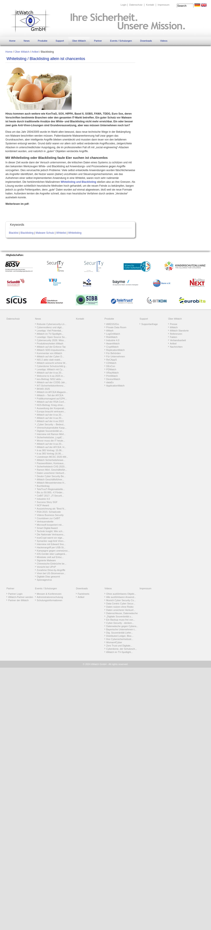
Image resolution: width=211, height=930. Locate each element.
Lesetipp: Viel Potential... (50, 330)
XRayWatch (112, 372)
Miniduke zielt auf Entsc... (50, 557)
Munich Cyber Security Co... (121, 600)
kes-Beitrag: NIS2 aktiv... (50, 379)
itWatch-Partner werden (20, 597)
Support (60, 40)
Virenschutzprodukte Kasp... (51, 427)
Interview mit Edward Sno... (51, 544)
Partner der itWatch (18, 600)
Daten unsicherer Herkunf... (51, 473)
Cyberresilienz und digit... (50, 327)
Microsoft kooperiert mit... (50, 524)
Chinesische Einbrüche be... (51, 563)
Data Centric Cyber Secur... (120, 603)
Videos (163, 40)
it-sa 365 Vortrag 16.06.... (50, 453)
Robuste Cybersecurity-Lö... (51, 324)
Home (12, 40)
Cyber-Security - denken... (120, 623)
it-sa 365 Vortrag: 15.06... (50, 450)
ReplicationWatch (115, 350)
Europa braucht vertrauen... (51, 411)
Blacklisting (27, 232)
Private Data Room (116, 327)
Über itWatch (79, 40)
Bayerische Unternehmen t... (121, 629)
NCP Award (43, 505)
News (27, 40)
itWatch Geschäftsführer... (50, 479)
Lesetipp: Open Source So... (52, 337)
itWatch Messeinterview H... (51, 482)
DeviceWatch (113, 379)
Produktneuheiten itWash (50, 343)
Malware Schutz (45, 232)
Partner (98, 40)
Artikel (35, 51)
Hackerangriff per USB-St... (51, 547)
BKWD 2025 (43, 389)
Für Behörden (113, 353)
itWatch (174, 327)
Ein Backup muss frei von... (120, 619)
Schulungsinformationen (49, 600)
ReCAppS (111, 359)
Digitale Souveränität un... (50, 431)
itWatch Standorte (179, 330)
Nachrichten (176, 346)
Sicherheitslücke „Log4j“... (50, 437)
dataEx (110, 382)
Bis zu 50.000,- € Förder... (50, 492)
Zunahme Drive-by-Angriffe (51, 570)
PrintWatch (112, 376)
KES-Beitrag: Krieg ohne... (51, 405)
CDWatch (111, 363)
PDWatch (111, 369)
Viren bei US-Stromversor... (51, 573)
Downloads (146, 40)
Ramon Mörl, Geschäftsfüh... (52, 469)
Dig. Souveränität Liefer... (119, 632)
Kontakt (150, 4)
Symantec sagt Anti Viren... (51, 541)
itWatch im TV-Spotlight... (50, 334)
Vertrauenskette (45, 521)
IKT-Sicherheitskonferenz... (51, 385)
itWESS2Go (112, 324)
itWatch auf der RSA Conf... (51, 401)
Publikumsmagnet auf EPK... (52, 398)
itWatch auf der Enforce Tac (51, 346)
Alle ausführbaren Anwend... (121, 597)
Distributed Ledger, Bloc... (120, 636)
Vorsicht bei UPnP (46, 567)
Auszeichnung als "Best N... (51, 508)
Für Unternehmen (115, 356)
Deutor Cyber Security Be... (51, 476)
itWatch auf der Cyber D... (50, 356)
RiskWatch (112, 337)
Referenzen (176, 334)
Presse (173, 324)
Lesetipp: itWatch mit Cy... (50, 369)
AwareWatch (113, 343)
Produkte (42, 40)
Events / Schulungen (121, 40)
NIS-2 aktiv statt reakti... (49, 359)
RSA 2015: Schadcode (49, 512)
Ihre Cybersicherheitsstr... (119, 639)
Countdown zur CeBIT (48, 518)
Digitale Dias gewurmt (48, 576)
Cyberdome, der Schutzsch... (121, 649)
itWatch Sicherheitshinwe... (51, 460)
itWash (109, 330)
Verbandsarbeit (178, 340)
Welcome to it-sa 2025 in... (51, 376)
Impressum (163, 4)
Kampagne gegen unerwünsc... (53, 550)
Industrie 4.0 (43, 499)
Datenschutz (135, 4)
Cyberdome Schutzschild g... (52, 366)
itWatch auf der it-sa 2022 (50, 421)
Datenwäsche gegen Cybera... (122, 626)
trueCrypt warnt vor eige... (50, 537)
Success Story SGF (47, 502)
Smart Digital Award (47, 528)
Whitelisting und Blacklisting (78, 181)
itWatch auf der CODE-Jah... (52, 382)
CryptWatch (112, 346)
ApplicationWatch (115, 385)
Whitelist (61, 232)
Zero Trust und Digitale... (119, 645)
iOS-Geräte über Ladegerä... (52, 554)
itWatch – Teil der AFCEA (50, 395)
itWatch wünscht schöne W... (52, 363)
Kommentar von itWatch (49, 353)
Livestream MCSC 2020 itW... (52, 457)
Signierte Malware (46, 560)
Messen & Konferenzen (49, 594)
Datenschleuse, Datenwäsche (122, 613)
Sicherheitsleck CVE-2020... (51, 466)
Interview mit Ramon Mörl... (51, 434)
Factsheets (83, 594)
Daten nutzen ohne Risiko (120, 606)
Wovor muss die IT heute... (51, 440)
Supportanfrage (149, 324)
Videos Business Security (50, 515)
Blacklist (13, 232)
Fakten (173, 337)
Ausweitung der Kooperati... (51, 408)
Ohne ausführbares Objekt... (121, 594)
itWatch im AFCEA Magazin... (52, 392)
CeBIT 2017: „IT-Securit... (50, 495)
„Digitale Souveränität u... (119, 616)
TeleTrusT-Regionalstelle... (51, 489)
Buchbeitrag (43, 486)
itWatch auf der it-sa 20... (50, 372)
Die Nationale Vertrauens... (51, 534)
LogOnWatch (113, 334)
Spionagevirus (44, 579)
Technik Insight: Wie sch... (50, 531)
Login (123, 4)
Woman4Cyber (114, 642)
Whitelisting (74, 232)
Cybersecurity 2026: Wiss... (51, 340)
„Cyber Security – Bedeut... (51, 424)
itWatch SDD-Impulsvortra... (51, 350)
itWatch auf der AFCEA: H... (51, 447)
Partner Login (15, 594)
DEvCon (110, 366)
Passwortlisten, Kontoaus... (51, 463)
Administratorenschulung (50, 597)
